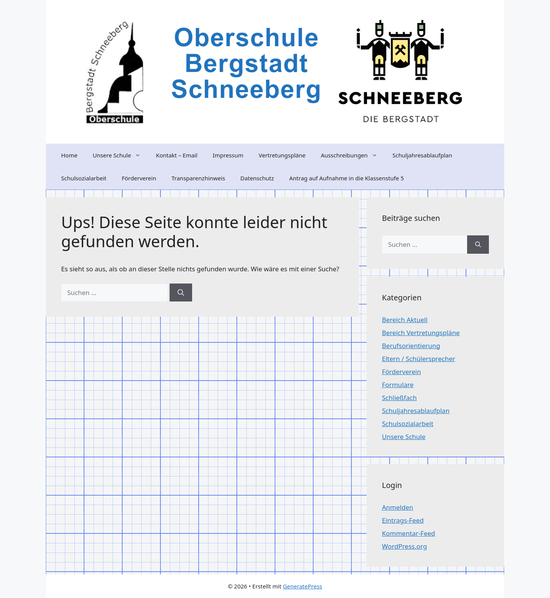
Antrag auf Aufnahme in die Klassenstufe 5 (346, 178)
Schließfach (399, 397)
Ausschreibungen (353, 155)
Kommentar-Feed (408, 533)
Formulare (398, 384)
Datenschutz (257, 178)
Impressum (228, 155)
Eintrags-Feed (403, 520)
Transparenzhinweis (198, 178)
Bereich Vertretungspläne (420, 332)
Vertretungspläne (282, 155)
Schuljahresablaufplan (422, 155)
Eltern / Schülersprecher (418, 358)
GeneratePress (302, 586)
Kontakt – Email (176, 155)
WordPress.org (404, 546)
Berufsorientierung (411, 345)
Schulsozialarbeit (84, 178)
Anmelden (397, 507)
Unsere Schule (120, 155)
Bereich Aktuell (404, 319)
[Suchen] (181, 293)
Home (69, 155)
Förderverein (139, 178)
